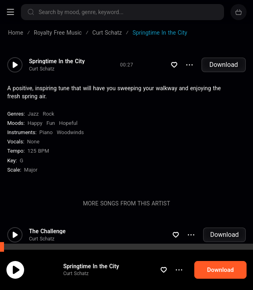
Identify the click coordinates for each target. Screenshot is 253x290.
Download (223, 64)
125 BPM (38, 151)
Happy (34, 123)
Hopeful (68, 123)
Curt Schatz (41, 68)
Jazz (33, 114)
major (30, 170)
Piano (46, 132)
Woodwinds (70, 132)
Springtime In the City (57, 61)
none (33, 142)
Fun (50, 123)
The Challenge (47, 231)
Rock (48, 114)
